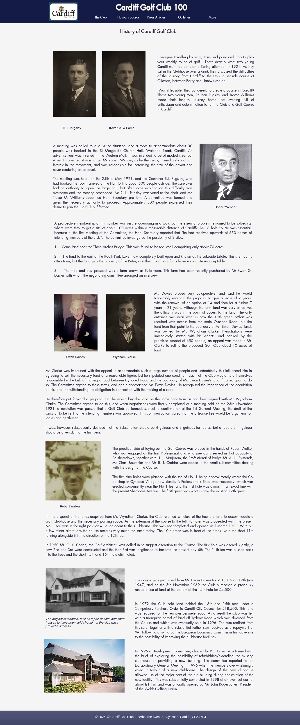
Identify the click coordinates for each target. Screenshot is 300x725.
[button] (156, 17)
